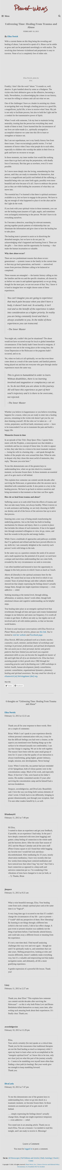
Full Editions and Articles (30, 1158)
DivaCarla (9, 1084)
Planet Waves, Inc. (31, 1164)
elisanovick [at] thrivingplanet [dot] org (21, 676)
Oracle (55, 1158)
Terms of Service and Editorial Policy (48, 1164)
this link (43, 632)
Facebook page (36, 635)
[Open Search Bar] (59, 16)
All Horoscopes (14, 1158)
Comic (31, 1161)
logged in (28, 1149)
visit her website (19, 635)
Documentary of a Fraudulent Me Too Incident (31, 1167)
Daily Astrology (46, 1158)
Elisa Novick (12, 36)
